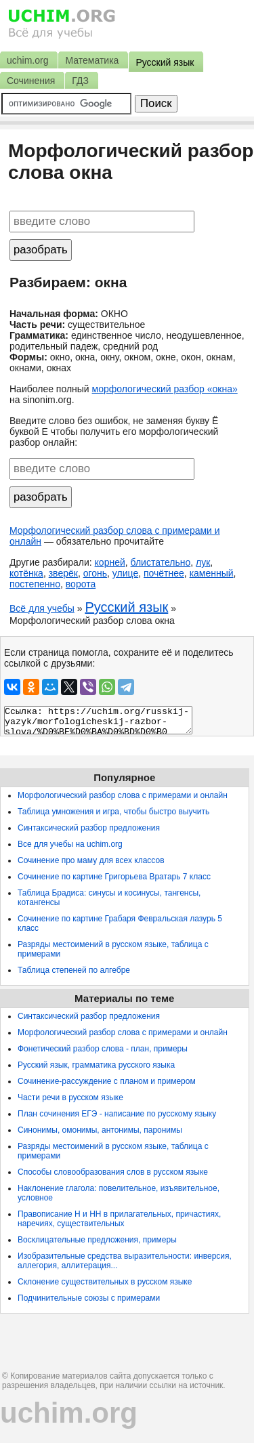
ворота (81, 584)
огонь (95, 573)
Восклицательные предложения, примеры (97, 1240)
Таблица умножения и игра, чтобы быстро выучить (113, 811)
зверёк (63, 573)
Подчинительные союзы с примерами (89, 1298)
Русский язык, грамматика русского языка (96, 1065)
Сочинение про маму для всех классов (91, 860)
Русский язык (126, 607)
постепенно (34, 584)
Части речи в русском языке (70, 1097)
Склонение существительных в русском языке (105, 1282)
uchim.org (68, 1413)
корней (110, 562)
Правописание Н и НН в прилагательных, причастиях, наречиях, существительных (119, 1218)
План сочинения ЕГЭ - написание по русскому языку (117, 1113)
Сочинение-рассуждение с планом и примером (107, 1081)
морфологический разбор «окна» (165, 388)
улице (125, 573)
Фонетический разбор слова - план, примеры (103, 1048)
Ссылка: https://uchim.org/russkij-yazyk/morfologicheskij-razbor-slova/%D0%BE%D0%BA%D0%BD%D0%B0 (98, 720)
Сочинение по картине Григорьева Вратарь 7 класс (114, 876)
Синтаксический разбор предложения (89, 828)
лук (203, 562)
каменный (212, 573)
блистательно (161, 562)
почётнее (164, 573)
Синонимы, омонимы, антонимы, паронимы (100, 1130)
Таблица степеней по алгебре (74, 970)
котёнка (26, 573)
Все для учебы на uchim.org (70, 844)
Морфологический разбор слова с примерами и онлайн (123, 795)
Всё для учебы (42, 608)
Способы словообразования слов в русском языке (113, 1172)
